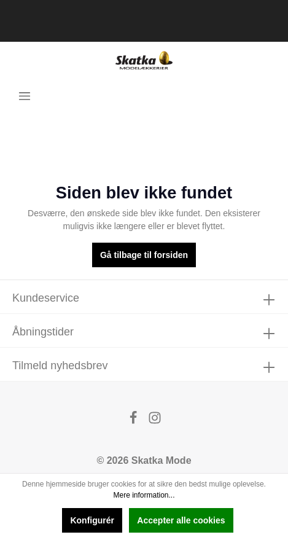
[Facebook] (134, 421)
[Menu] (24, 96)
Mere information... (143, 495)
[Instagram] (155, 421)
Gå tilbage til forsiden (144, 255)
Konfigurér (92, 520)
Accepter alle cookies (181, 520)
